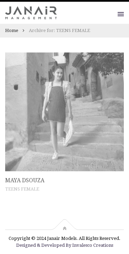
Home (11, 30)
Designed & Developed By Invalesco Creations (64, 245)
